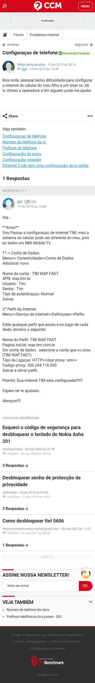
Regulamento (37, 641)
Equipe (16, 635)
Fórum (19, 35)
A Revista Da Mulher (66, 641)
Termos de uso (35, 635)
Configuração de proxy (21, 153)
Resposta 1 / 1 (14, 191)
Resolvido (70, 53)
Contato (18, 641)
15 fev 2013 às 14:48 (44, 69)
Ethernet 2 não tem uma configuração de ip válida (45, 165)
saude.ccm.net (47, 674)
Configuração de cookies (47, 648)
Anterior (13, 45)
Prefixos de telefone (19, 148)
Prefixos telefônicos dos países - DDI (34, 617)
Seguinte (81, 45)
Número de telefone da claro (28, 610)
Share (13, 116)
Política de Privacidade (66, 635)
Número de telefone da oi (24, 142)
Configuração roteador (21, 159)
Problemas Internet (44, 35)
